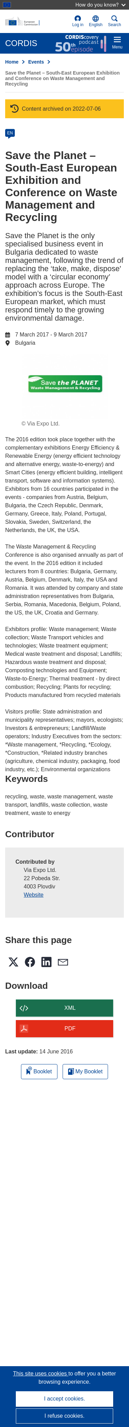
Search (114, 21)
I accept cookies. (64, 1399)
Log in (78, 21)
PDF (70, 1028)
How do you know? (100, 5)
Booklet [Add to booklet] (39, 1070)
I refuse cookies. (64, 1416)
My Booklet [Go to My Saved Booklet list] (85, 1071)
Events (36, 62)
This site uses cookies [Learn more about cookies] (40, 1373)
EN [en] (10, 133)
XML (70, 1008)
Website (34, 895)
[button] (95, 21)
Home (12, 62)
